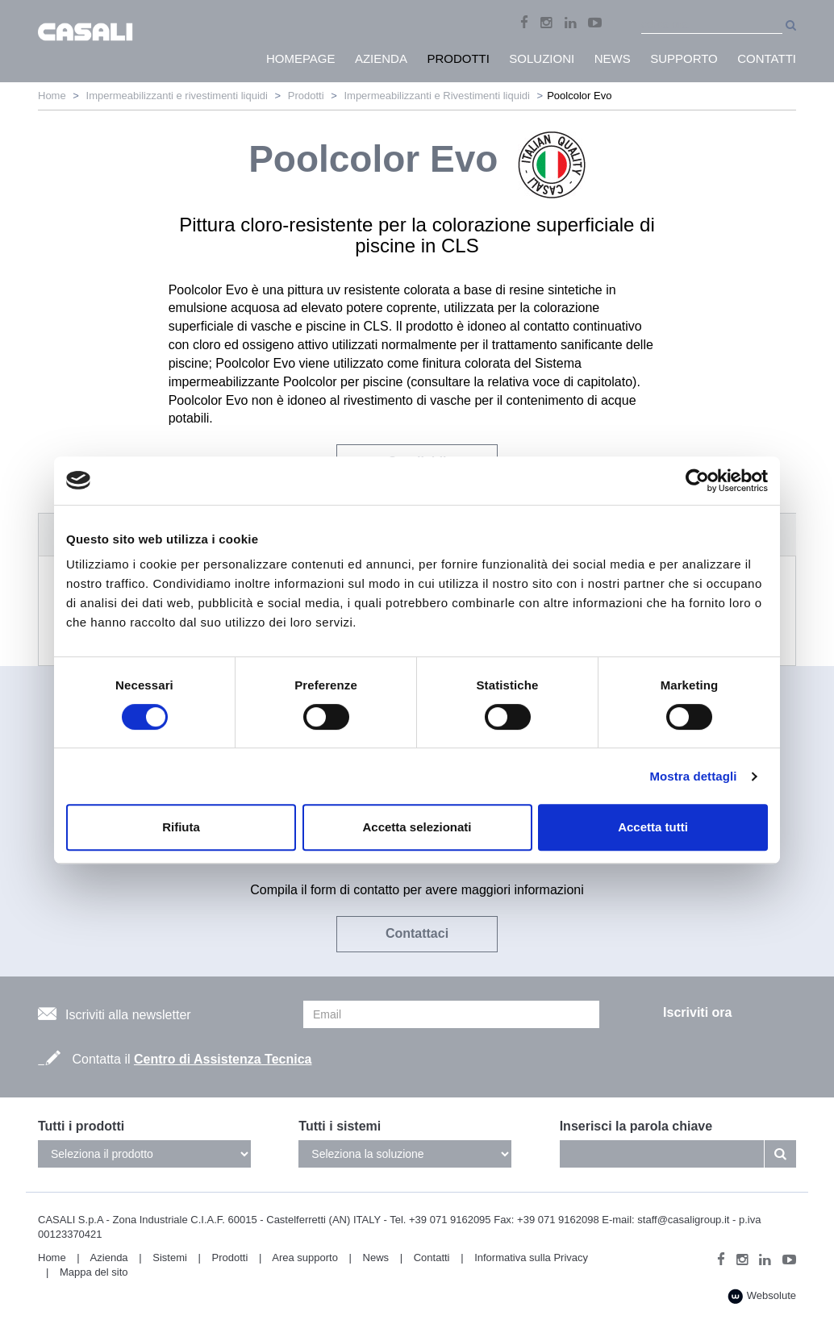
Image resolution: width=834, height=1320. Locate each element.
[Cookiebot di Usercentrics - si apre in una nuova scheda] (697, 480)
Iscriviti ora (697, 1012)
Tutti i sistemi (339, 1126)
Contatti (432, 1257)
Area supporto (305, 1257)
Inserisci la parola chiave (636, 1126)
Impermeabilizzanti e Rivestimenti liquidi (436, 96)
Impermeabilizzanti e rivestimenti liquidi (177, 96)
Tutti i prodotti (81, 1126)
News (376, 1257)
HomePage (301, 58)
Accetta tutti (653, 827)
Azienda (109, 1257)
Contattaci (417, 933)
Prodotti (306, 96)
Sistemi (169, 1257)
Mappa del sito (94, 1272)
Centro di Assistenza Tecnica (223, 1059)
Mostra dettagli (692, 776)
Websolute (762, 1296)
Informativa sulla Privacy (531, 1257)
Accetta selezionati (416, 827)
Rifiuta (181, 827)
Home (52, 96)
